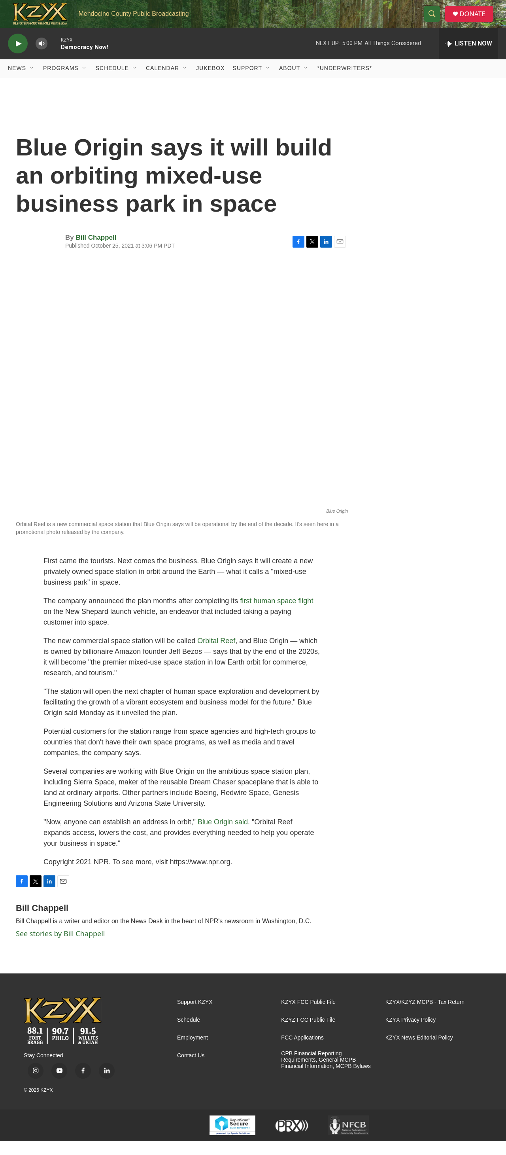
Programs (61, 82)
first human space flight (276, 615)
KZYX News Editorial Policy (419, 1052)
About (289, 82)
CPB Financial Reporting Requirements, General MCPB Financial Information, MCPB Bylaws (325, 1073)
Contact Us (190, 1069)
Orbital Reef (216, 655)
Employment (192, 1052)
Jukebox (210, 82)
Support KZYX (195, 1016)
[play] (17, 57)
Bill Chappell (96, 251)
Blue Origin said (223, 836)
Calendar (162, 82)
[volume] (41, 57)
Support (247, 82)
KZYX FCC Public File (308, 1016)
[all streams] (468, 57)
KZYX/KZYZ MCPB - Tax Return (424, 1016)
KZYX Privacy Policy (410, 1034)
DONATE (476, 21)
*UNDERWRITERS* (344, 82)
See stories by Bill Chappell (60, 947)
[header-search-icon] (434, 21)
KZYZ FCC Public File (308, 1034)
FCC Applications (302, 1052)
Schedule (112, 82)
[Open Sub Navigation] (32, 82)
